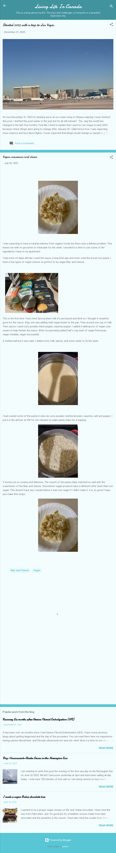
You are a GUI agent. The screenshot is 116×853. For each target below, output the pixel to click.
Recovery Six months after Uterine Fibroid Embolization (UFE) (38, 719)
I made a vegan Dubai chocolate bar (24, 797)
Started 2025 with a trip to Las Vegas (28, 24)
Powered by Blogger (58, 840)
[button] (111, 25)
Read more (106, 747)
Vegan (36, 570)
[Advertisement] (58, 675)
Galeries (65, 847)
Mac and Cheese (20, 570)
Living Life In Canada (58, 6)
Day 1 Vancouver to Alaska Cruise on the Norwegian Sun (35, 758)
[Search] (111, 7)
